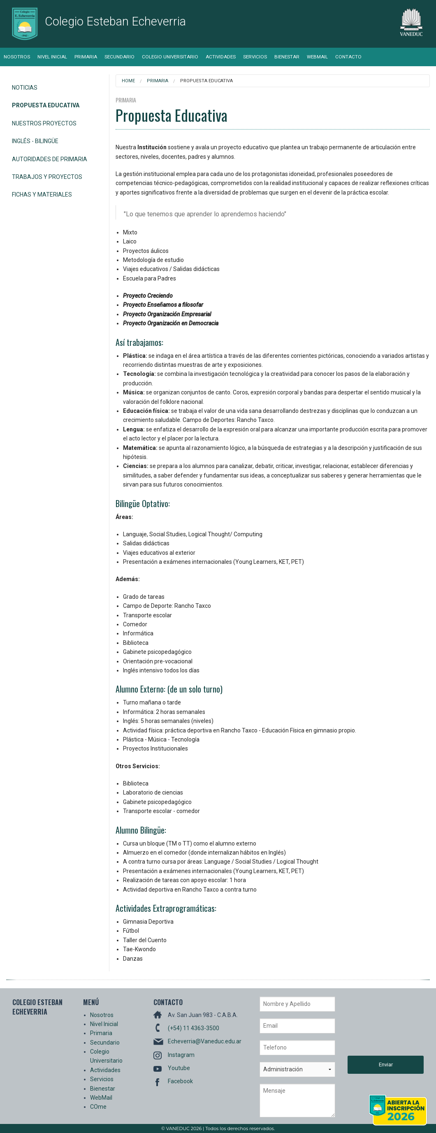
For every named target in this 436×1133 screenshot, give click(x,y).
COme (98, 1106)
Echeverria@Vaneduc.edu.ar (204, 1041)
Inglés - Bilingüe (35, 141)
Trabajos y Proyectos (47, 177)
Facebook (180, 1081)
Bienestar (286, 57)
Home (128, 80)
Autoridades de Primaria (49, 159)
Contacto (348, 57)
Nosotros (17, 57)
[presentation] (381, 1026)
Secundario (119, 57)
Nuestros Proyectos (44, 123)
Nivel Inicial (52, 57)
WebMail (317, 57)
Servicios (255, 57)
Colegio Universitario (170, 57)
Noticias (24, 87)
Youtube (179, 1068)
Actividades (221, 57)
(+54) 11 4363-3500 (193, 1028)
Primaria (85, 57)
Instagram (181, 1055)
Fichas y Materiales (42, 194)
